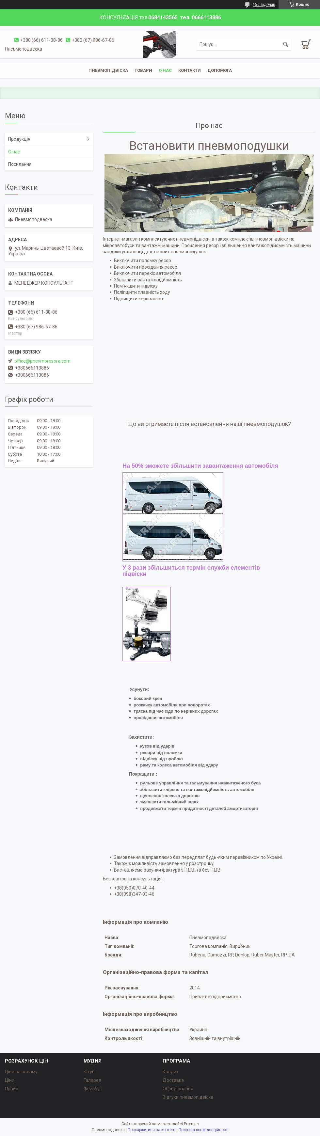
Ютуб (89, 1071)
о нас (165, 70)
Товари (143, 70)
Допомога (219, 70)
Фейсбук (93, 1088)
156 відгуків (264, 4)
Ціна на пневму (21, 1071)
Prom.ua (191, 1124)
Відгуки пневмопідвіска (188, 1097)
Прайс (11, 1088)
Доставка (173, 1080)
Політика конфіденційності (204, 1130)
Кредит (171, 1071)
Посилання (20, 164)
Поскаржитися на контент (152, 1130)
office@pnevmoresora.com (42, 361)
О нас (14, 151)
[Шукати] (285, 44)
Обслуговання (178, 1088)
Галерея (92, 1080)
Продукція (19, 139)
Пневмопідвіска (108, 70)
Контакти (189, 70)
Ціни (9, 1080)
